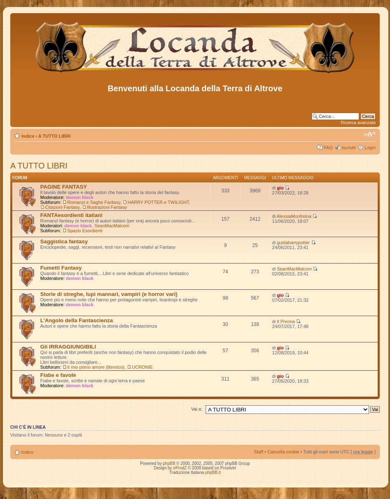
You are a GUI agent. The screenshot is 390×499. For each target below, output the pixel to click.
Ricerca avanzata (358, 122)
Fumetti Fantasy (61, 268)
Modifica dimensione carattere (370, 134)
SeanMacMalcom (111, 225)
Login (370, 147)
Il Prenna (286, 321)
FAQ (328, 147)
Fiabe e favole (58, 375)
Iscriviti (349, 147)
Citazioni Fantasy (62, 207)
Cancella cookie (283, 451)
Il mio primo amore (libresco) (95, 367)
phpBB (169, 463)
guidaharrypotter (293, 242)
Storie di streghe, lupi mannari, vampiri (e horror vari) (108, 294)
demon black (79, 197)
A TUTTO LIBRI (54, 136)
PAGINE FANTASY (63, 187)
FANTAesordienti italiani (71, 215)
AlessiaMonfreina (294, 216)
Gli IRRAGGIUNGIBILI (68, 347)
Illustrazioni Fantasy (107, 207)
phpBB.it (213, 472)
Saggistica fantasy (64, 241)
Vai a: (196, 409)
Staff (258, 451)
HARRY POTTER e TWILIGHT (158, 202)
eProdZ (180, 468)
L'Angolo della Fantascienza (76, 320)
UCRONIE (142, 367)
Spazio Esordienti (85, 230)
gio (280, 187)
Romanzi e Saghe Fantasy (93, 202)
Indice (27, 136)
